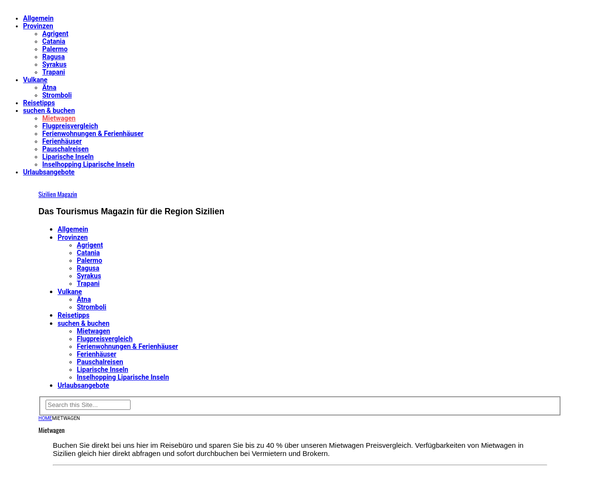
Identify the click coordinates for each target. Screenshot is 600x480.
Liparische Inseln (68, 156)
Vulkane (35, 80)
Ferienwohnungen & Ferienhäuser (93, 133)
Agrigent (55, 33)
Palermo (55, 49)
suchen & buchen (49, 110)
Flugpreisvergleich (70, 126)
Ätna (49, 87)
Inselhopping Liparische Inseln (88, 164)
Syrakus (54, 64)
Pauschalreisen (65, 149)
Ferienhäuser (62, 141)
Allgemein (38, 18)
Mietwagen (58, 118)
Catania (53, 41)
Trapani (53, 72)
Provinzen (38, 26)
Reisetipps (39, 103)
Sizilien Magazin (57, 194)
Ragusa (53, 57)
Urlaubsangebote (48, 172)
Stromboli (57, 95)
